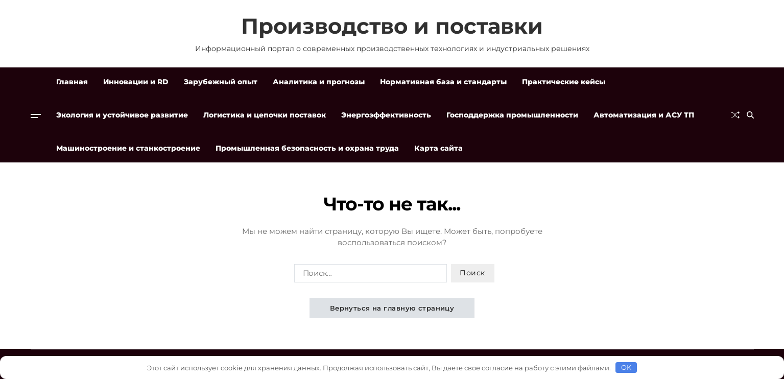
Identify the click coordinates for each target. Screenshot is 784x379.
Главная (72, 81)
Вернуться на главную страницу (392, 308)
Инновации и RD (136, 81)
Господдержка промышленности (512, 115)
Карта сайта (438, 148)
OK (626, 367)
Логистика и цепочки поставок (264, 115)
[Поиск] (750, 115)
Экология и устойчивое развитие (122, 115)
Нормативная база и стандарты (443, 81)
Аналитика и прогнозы (319, 81)
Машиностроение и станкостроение (128, 148)
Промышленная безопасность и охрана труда (307, 148)
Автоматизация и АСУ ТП (643, 115)
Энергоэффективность (386, 115)
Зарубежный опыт (220, 81)
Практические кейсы (563, 81)
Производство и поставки (392, 26)
